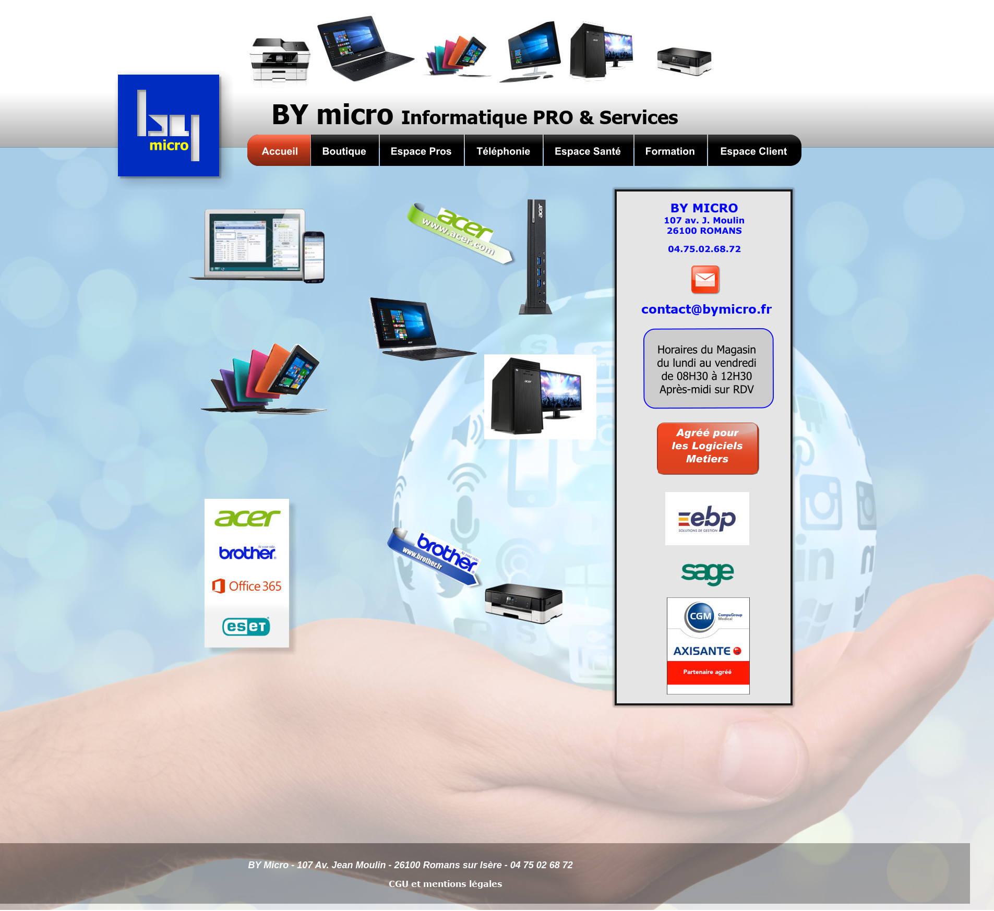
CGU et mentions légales (445, 884)
